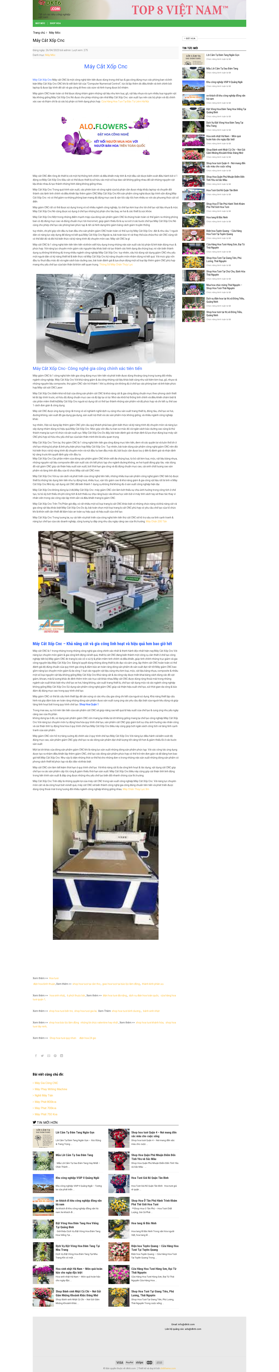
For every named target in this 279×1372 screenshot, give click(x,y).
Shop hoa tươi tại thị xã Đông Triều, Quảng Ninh (224, 313)
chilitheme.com (168, 1368)
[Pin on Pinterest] (55, 1056)
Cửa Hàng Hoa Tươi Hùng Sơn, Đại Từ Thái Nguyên (225, 246)
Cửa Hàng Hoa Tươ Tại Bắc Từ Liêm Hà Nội (125, 101)
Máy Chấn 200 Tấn (156, 521)
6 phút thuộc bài (75, 995)
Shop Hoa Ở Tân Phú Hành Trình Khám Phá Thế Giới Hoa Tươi (225, 205)
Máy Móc (40, 23)
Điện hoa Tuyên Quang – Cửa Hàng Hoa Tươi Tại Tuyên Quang (224, 232)
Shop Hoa (55, 23)
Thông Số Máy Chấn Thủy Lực (116, 264)
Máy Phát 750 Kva (46, 1114)
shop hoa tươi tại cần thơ (86, 983)
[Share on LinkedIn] (62, 1056)
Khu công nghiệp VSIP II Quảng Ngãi (224, 82)
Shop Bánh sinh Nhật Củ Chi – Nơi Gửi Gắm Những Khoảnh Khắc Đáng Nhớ (225, 151)
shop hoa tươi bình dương (126, 1011)
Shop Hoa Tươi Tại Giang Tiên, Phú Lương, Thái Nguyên (223, 259)
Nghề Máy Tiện (44, 1095)
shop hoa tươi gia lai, (85, 1011)
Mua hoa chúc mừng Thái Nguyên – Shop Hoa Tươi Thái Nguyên (224, 286)
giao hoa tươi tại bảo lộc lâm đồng (121, 983)
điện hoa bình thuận (44, 983)
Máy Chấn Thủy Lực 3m (136, 789)
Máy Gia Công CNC (46, 1083)
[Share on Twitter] (42, 1056)
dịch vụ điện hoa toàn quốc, (144, 995)
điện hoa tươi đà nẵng (115, 995)
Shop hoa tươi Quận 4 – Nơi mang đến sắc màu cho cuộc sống (225, 165)
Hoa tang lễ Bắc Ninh (217, 217)
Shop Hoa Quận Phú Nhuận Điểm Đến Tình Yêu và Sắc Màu (225, 178)
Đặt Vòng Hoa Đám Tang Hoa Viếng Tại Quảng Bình (226, 111)
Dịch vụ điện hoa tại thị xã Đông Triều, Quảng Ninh (225, 300)
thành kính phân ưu (153, 983)
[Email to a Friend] (49, 1056)
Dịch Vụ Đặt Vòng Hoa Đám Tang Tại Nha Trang (224, 124)
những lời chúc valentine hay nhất (99, 1022)
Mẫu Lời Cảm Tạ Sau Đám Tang (222, 68)
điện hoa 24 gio (88, 1038)
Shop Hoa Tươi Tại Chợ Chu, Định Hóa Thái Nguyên (225, 273)
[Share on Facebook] (36, 1056)
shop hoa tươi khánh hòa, (150, 1022)
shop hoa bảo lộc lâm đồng (64, 1022)
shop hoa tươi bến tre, (61, 1011)
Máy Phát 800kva (45, 1102)
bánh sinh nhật (151, 1011)
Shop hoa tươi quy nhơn (63, 1038)
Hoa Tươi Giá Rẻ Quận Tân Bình (222, 190)
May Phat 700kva (45, 1108)
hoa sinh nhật (57, 995)
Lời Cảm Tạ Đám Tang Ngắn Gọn (222, 55)
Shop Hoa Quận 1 (89, 704)
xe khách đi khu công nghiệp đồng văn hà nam (225, 97)
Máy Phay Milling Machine (51, 1089)
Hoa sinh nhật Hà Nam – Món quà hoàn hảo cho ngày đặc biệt (223, 138)
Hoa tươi (54, 978)
